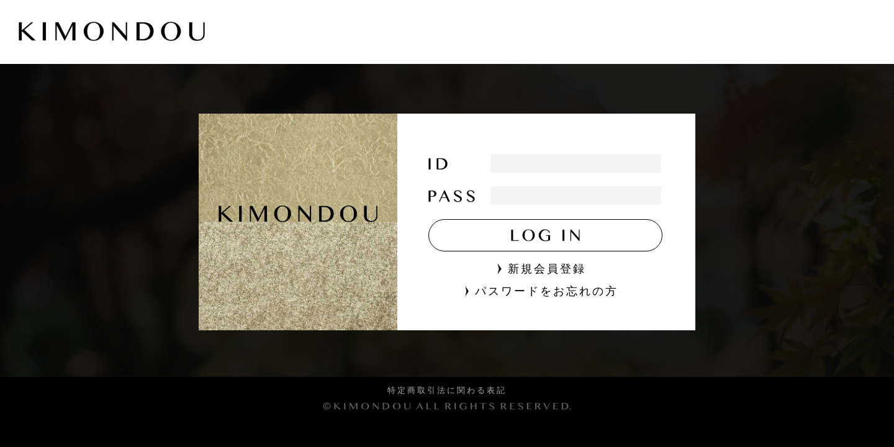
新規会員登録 (541, 269)
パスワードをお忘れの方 (541, 291)
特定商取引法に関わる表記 (447, 390)
